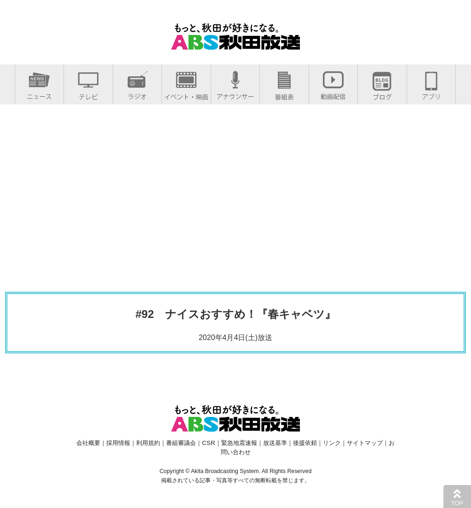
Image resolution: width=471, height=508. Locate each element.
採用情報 (118, 442)
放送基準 (275, 442)
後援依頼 (305, 442)
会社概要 (88, 442)
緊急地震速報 (239, 442)
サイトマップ (365, 442)
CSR (208, 442)
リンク (332, 442)
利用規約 (148, 442)
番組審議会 (181, 442)
